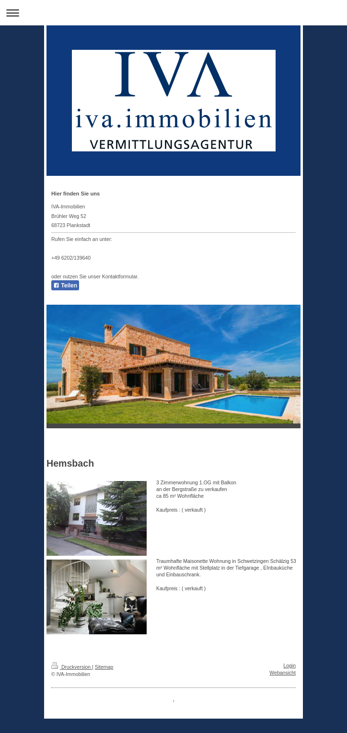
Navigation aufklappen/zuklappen (173, 12)
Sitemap (104, 667)
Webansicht (282, 673)
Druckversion (71, 667)
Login (289, 665)
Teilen (65, 285)
